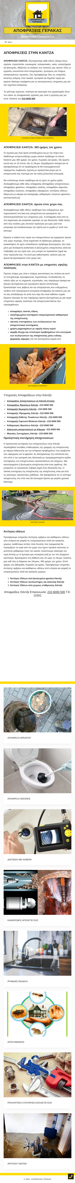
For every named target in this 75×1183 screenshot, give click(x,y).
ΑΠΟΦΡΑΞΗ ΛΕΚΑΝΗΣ (18, 799)
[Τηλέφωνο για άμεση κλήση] (71, 1176)
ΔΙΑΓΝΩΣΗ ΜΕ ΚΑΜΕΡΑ (19, 859)
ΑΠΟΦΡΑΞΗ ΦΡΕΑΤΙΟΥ (19, 738)
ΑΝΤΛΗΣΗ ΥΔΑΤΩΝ (17, 1163)
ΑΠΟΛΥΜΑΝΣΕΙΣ (15, 1042)
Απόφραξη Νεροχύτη (17, 981)
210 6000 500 (56, 592)
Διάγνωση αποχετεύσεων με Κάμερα (26, 429)
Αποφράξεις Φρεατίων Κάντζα (22, 405)
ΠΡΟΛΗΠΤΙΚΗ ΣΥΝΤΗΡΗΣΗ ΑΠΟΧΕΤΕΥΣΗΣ (29, 1103)
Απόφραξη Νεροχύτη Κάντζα (21, 409)
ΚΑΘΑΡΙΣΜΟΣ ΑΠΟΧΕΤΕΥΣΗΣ (22, 920)
